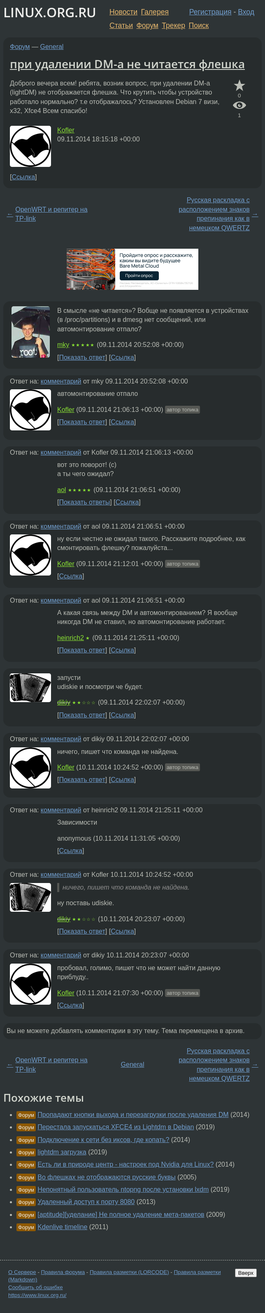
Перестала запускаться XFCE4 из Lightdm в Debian (115, 1126)
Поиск (199, 25)
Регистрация (210, 12)
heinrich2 (70, 637)
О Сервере (22, 1272)
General (52, 46)
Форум (147, 25)
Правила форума (63, 1272)
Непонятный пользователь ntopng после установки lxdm (123, 1189)
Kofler (65, 130)
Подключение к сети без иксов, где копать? (103, 1139)
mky (63, 344)
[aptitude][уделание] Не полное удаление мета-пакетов (120, 1214)
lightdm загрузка (61, 1152)
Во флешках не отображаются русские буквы (106, 1177)
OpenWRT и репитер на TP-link (51, 214)
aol (61, 489)
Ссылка (23, 176)
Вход (246, 12)
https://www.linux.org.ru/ (37, 1295)
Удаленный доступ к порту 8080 (86, 1201)
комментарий (61, 381)
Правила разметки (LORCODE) (129, 1272)
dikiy (63, 702)
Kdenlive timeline (62, 1226)
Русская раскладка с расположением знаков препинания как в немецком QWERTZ (214, 213)
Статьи (121, 25)
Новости (123, 12)
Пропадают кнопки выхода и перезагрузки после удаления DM (132, 1114)
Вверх (245, 1273)
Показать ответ (82, 357)
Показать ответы (84, 502)
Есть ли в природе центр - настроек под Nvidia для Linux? (125, 1164)
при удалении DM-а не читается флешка (127, 64)
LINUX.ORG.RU (49, 12)
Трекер (173, 25)
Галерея (155, 12)
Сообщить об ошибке (35, 1287)
